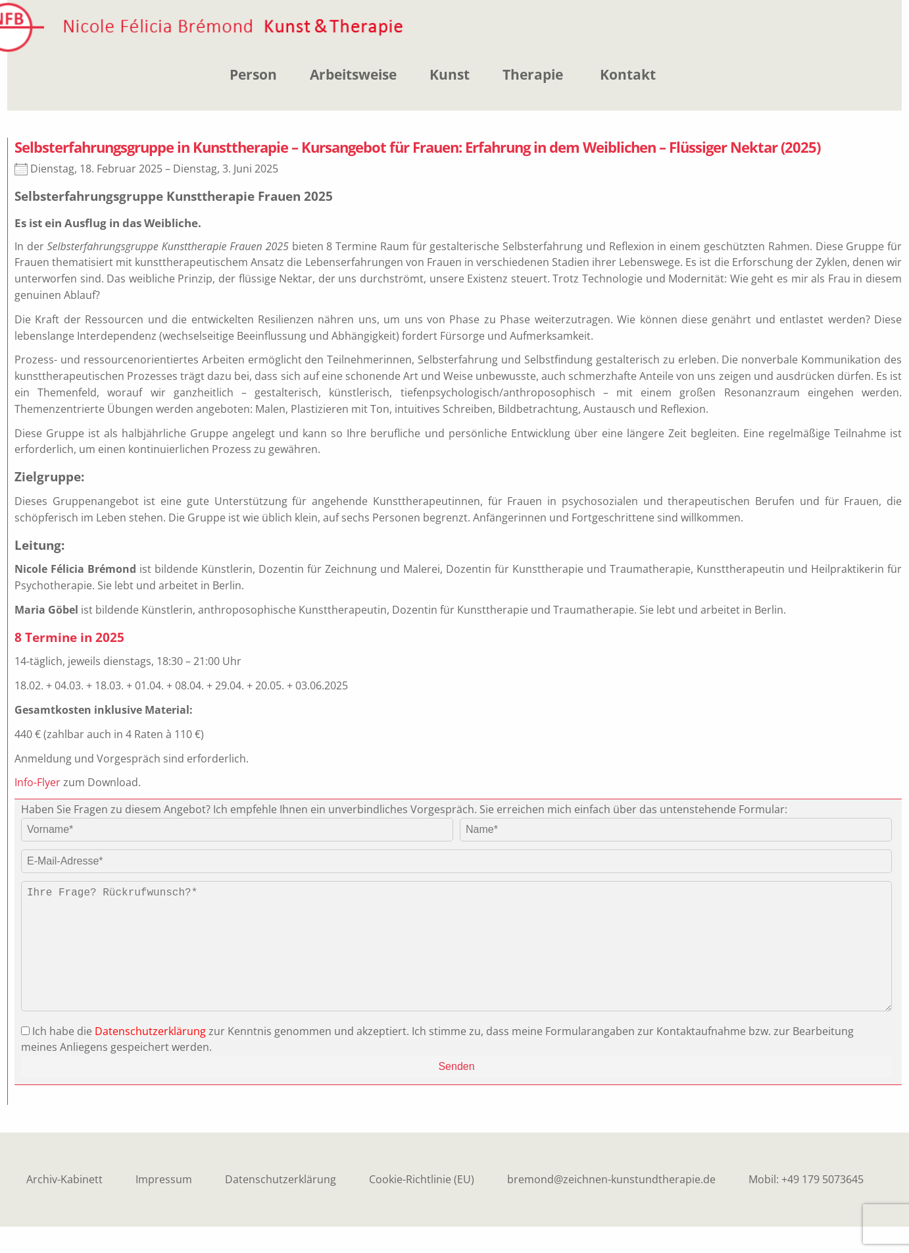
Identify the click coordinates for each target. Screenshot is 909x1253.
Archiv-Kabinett (64, 1205)
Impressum (163, 1205)
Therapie (533, 74)
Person (253, 74)
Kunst (450, 74)
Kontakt (628, 74)
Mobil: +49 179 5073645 (806, 1205)
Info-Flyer (37, 782)
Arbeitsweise (353, 74)
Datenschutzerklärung (150, 1057)
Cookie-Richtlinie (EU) (421, 1205)
